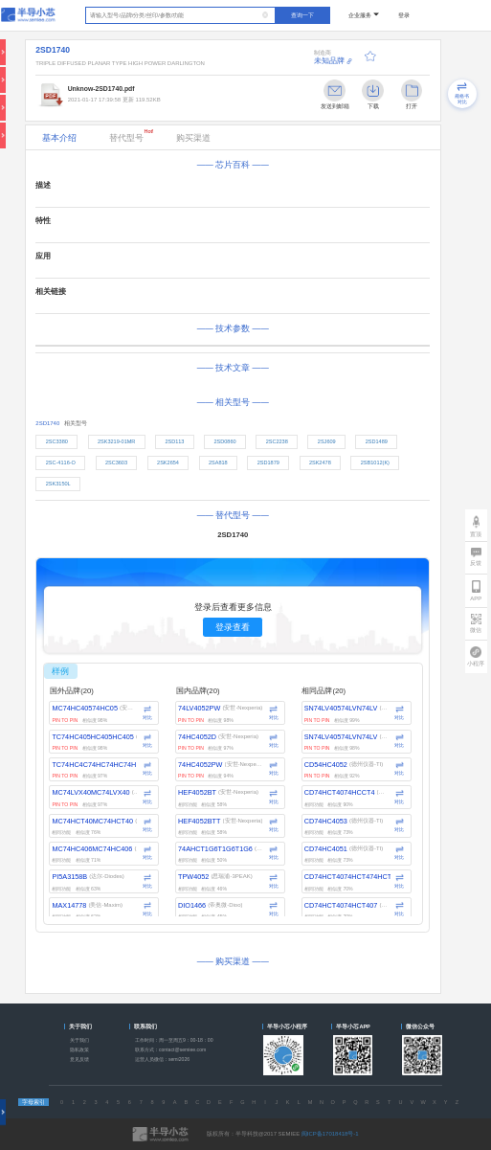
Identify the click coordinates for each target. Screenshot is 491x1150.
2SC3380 (57, 441)
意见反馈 (79, 1059)
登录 (404, 15)
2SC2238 (277, 441)
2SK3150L (58, 483)
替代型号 (131, 135)
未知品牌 (329, 60)
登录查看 (232, 627)
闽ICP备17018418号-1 (330, 1134)
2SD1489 (377, 441)
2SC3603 (116, 462)
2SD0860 (224, 441)
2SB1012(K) (375, 462)
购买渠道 (193, 138)
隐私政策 (79, 1049)
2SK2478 (320, 462)
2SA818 (218, 462)
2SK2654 (168, 462)
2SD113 (174, 441)
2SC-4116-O (61, 462)
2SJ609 (327, 441)
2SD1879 (268, 462)
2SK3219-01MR (116, 441)
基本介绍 (59, 138)
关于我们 (79, 1040)
